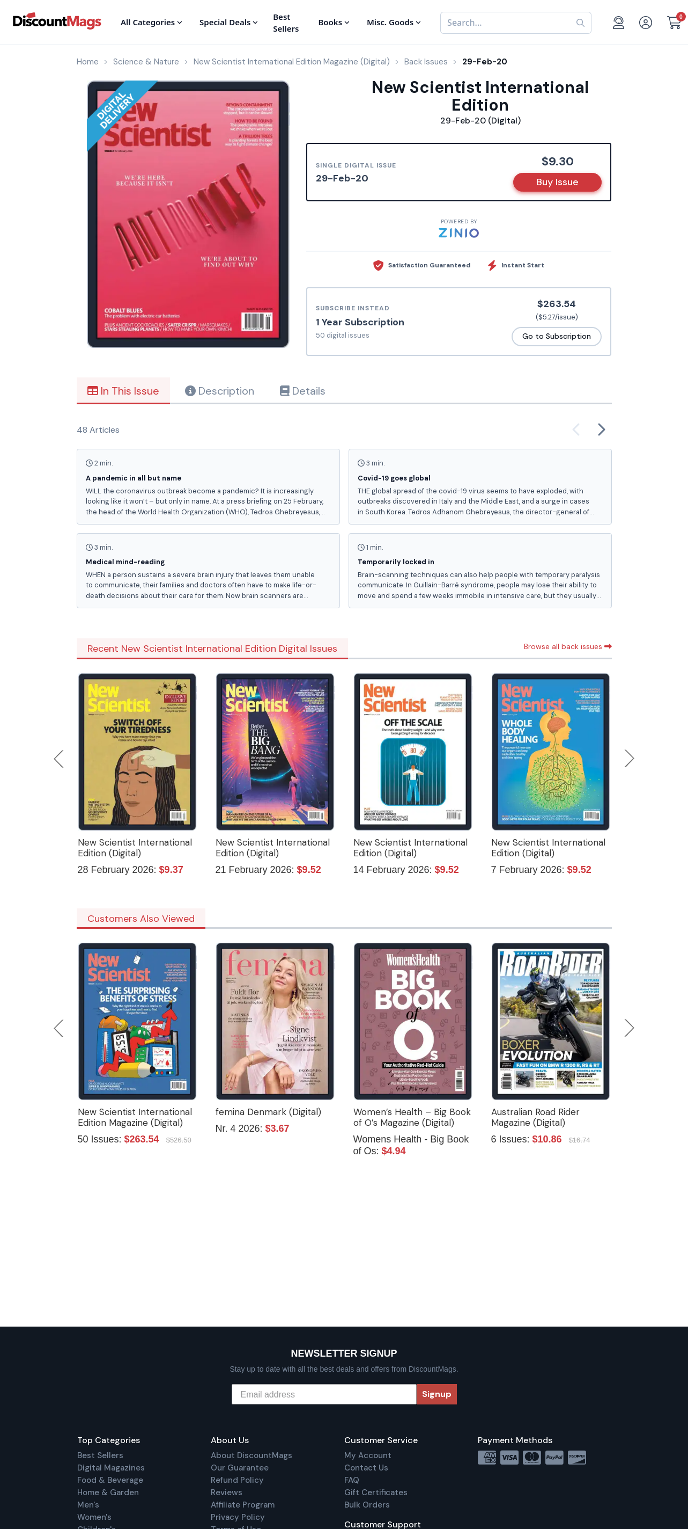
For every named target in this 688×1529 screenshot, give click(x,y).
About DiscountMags (251, 1455)
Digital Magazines (111, 1467)
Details (302, 391)
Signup (437, 1394)
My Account (367, 1455)
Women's (94, 1517)
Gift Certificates (376, 1492)
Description (219, 391)
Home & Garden (108, 1492)
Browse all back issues (568, 646)
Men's (88, 1504)
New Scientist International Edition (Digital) (135, 847)
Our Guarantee (240, 1467)
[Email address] (324, 1394)
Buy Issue (557, 182)
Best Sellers (100, 1455)
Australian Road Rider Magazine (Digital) (535, 1117)
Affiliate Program (243, 1504)
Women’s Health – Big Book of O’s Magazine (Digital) (412, 1117)
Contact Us (366, 1467)
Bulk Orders (367, 1504)
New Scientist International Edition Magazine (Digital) (135, 1117)
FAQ (351, 1480)
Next (629, 758)
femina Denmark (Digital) (268, 1112)
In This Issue (123, 391)
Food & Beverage (110, 1480)
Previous (59, 758)
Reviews (226, 1492)
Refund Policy (237, 1480)
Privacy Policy (238, 1517)
